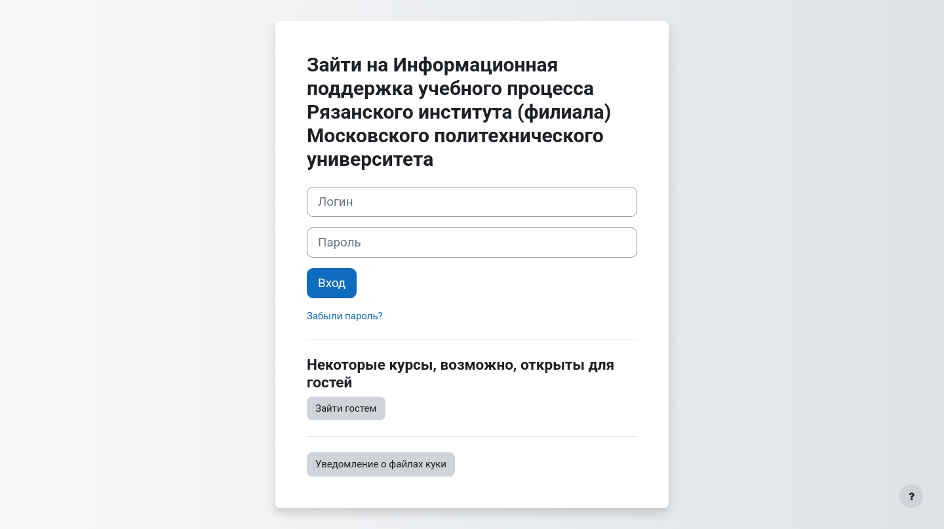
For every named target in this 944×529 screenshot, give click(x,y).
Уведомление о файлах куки (380, 464)
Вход (331, 283)
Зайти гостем (346, 408)
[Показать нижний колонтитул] (911, 496)
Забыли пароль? (345, 316)
